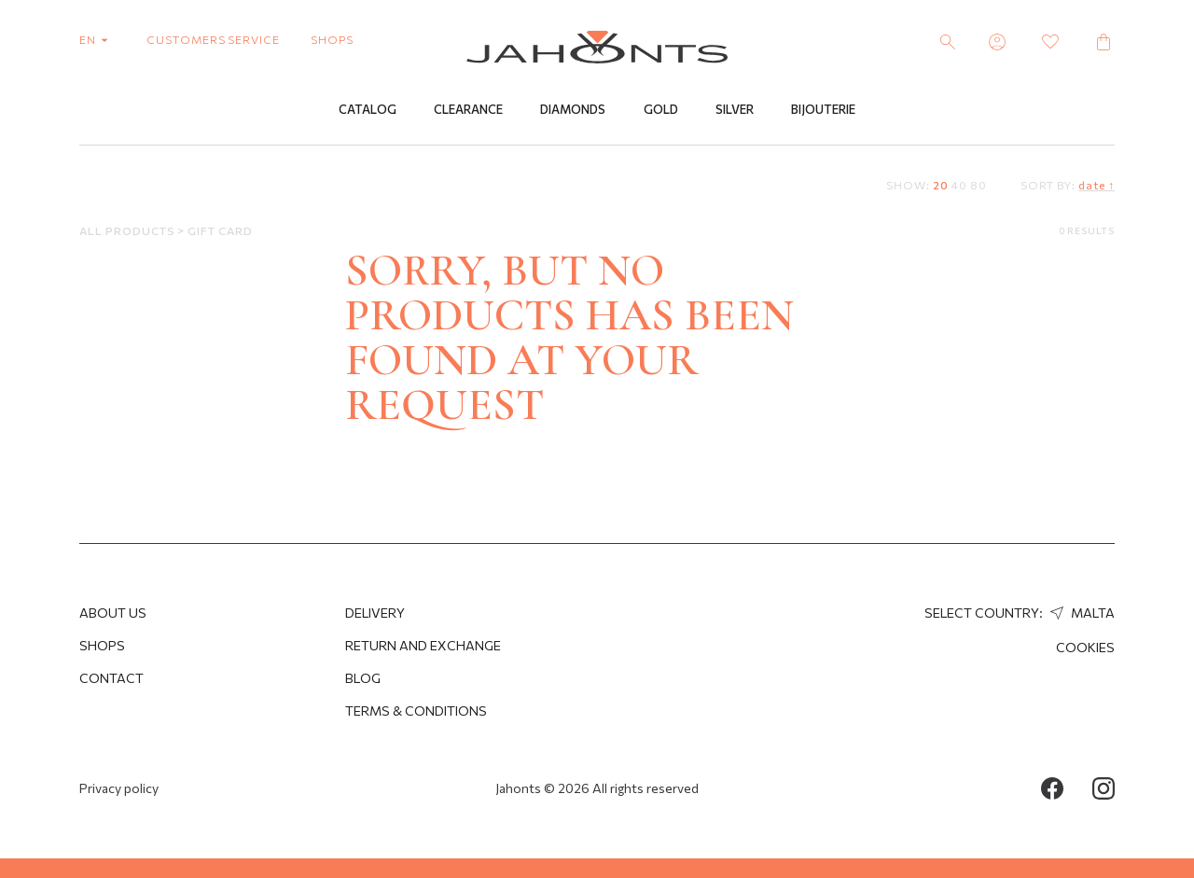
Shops (102, 645)
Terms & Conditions (416, 710)
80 (978, 184)
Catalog (367, 109)
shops (332, 39)
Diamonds (572, 109)
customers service (213, 39)
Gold (661, 109)
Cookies (1085, 647)
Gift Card (220, 230)
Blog (363, 678)
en (97, 39)
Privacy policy (119, 788)
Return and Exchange (423, 645)
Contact (111, 678)
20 (941, 184)
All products (128, 230)
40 (959, 184)
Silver (734, 109)
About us (112, 612)
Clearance (468, 109)
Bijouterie (823, 109)
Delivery (375, 612)
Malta (1080, 612)
